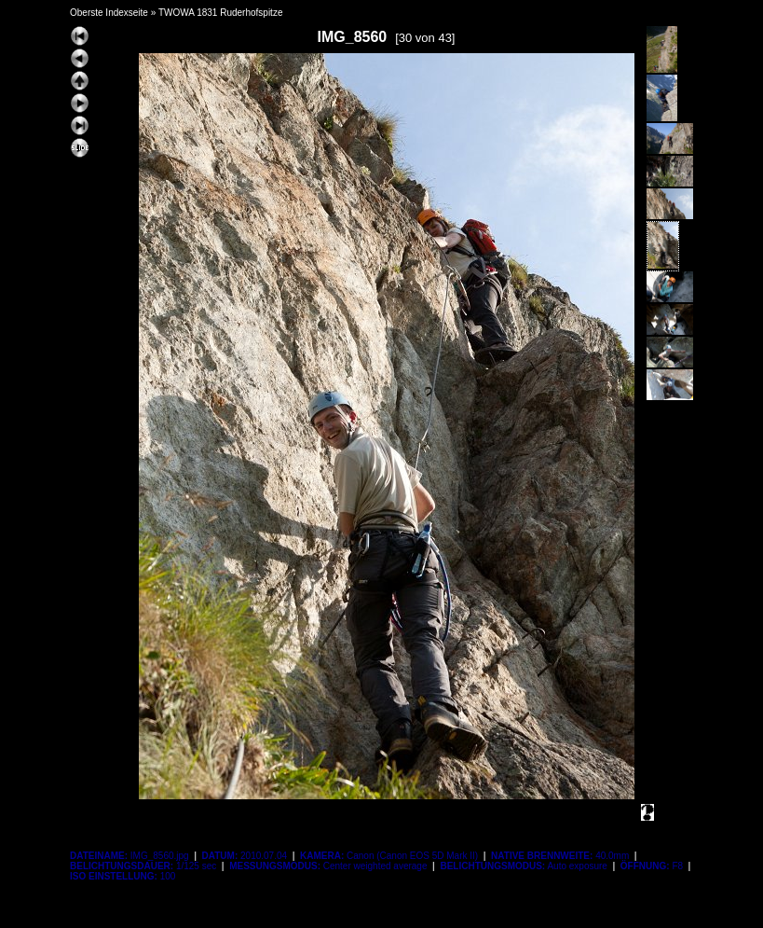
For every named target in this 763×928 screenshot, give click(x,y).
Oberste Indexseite (109, 12)
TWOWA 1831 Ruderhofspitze (220, 12)
